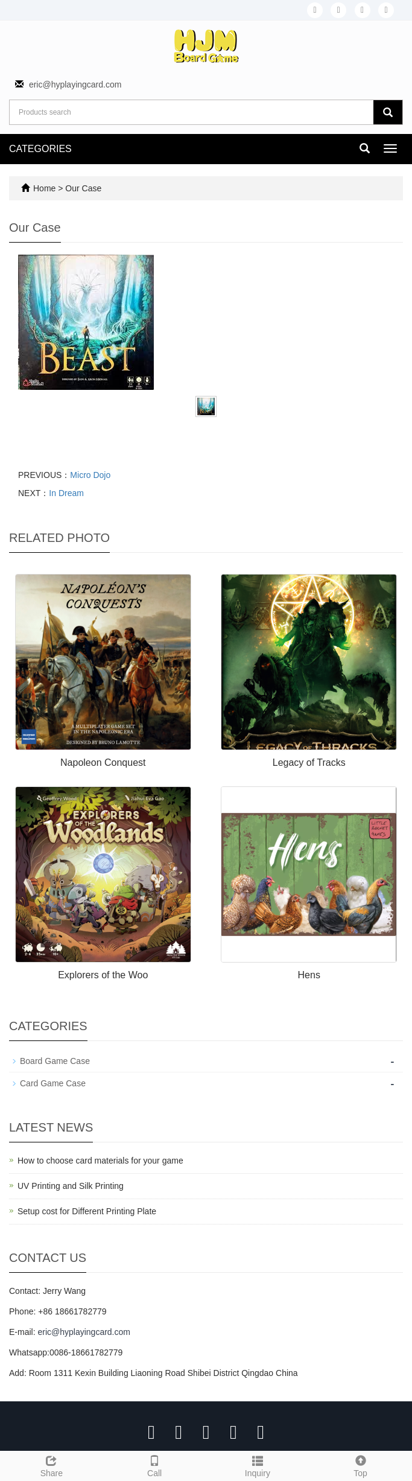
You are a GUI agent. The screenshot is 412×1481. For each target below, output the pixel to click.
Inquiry (257, 1464)
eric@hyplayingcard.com (75, 84)
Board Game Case (55, 1061)
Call (154, 1464)
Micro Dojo (90, 475)
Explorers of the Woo (103, 975)
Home (44, 188)
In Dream (66, 493)
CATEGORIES (40, 149)
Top (360, 1464)
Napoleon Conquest (102, 762)
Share (51, 1464)
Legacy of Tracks (309, 762)
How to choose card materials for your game (100, 1160)
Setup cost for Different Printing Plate (86, 1211)
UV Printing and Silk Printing (70, 1186)
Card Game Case (53, 1083)
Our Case (83, 188)
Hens (309, 975)
